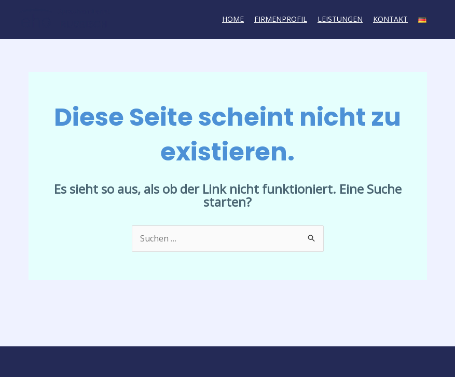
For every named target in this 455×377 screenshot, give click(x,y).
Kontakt (390, 19)
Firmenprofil (280, 19)
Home (233, 19)
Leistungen (340, 19)
